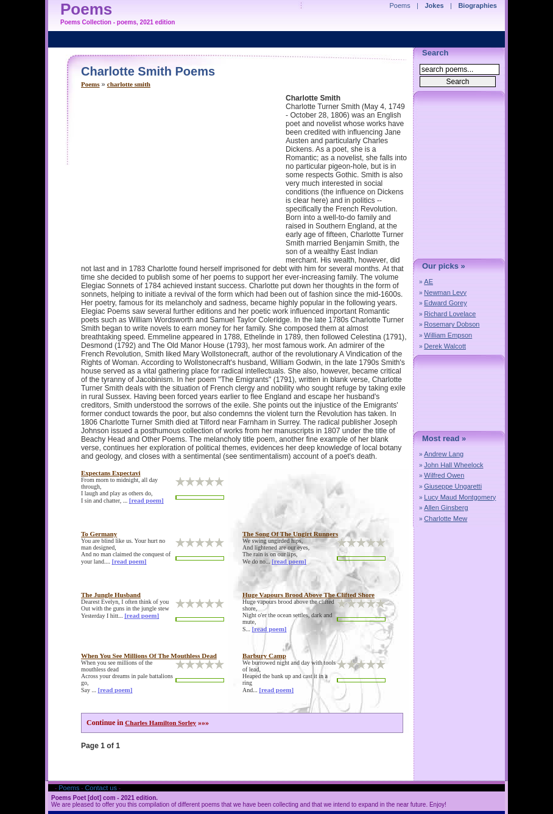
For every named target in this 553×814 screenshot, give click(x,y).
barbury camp (264, 655)
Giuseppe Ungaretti (453, 486)
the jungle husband (111, 594)
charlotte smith (128, 84)
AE (428, 281)
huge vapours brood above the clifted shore (308, 594)
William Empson (448, 335)
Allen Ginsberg (446, 507)
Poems (90, 84)
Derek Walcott (445, 346)
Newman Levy (445, 292)
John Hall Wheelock (453, 465)
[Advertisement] (183, 179)
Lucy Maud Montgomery (460, 497)
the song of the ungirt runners (290, 533)
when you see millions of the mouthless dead (149, 655)
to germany (99, 533)
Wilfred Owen (444, 475)
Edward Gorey (445, 302)
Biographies (477, 5)
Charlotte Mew (445, 518)
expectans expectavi (110, 472)
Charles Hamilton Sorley (160, 722)
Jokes (434, 5)
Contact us (101, 787)
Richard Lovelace (450, 313)
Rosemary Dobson (451, 324)
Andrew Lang (443, 454)
